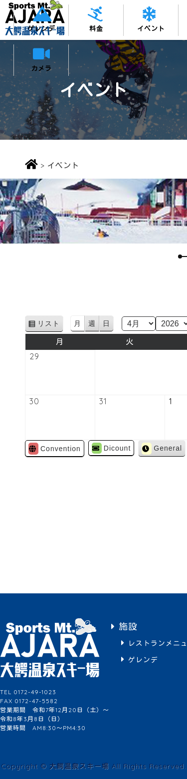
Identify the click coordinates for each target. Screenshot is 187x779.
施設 (128, 626)
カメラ (41, 68)
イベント (151, 28)
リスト (50, 325)
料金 (96, 28)
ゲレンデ (41, 28)
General (162, 449)
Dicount (111, 448)
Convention (54, 449)
